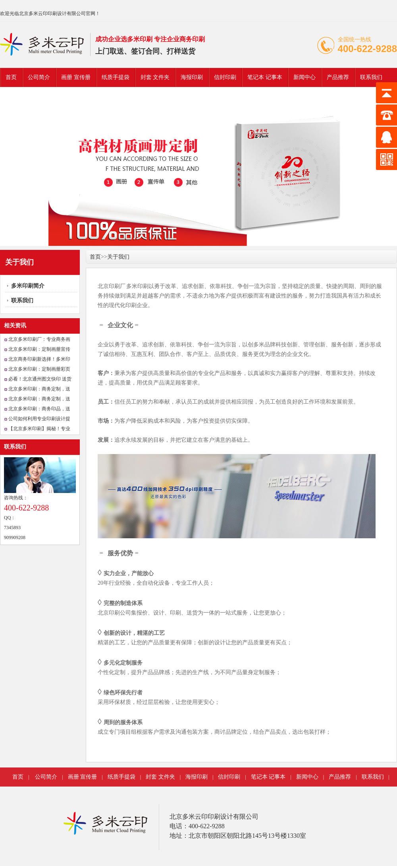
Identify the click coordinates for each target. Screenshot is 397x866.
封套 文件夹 (155, 77)
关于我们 (118, 257)
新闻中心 (304, 77)
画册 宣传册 (76, 77)
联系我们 (371, 77)
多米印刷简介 (27, 286)
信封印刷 (225, 77)
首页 (11, 77)
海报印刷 (192, 77)
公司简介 (39, 77)
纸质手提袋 (115, 77)
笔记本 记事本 (264, 77)
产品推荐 (338, 77)
